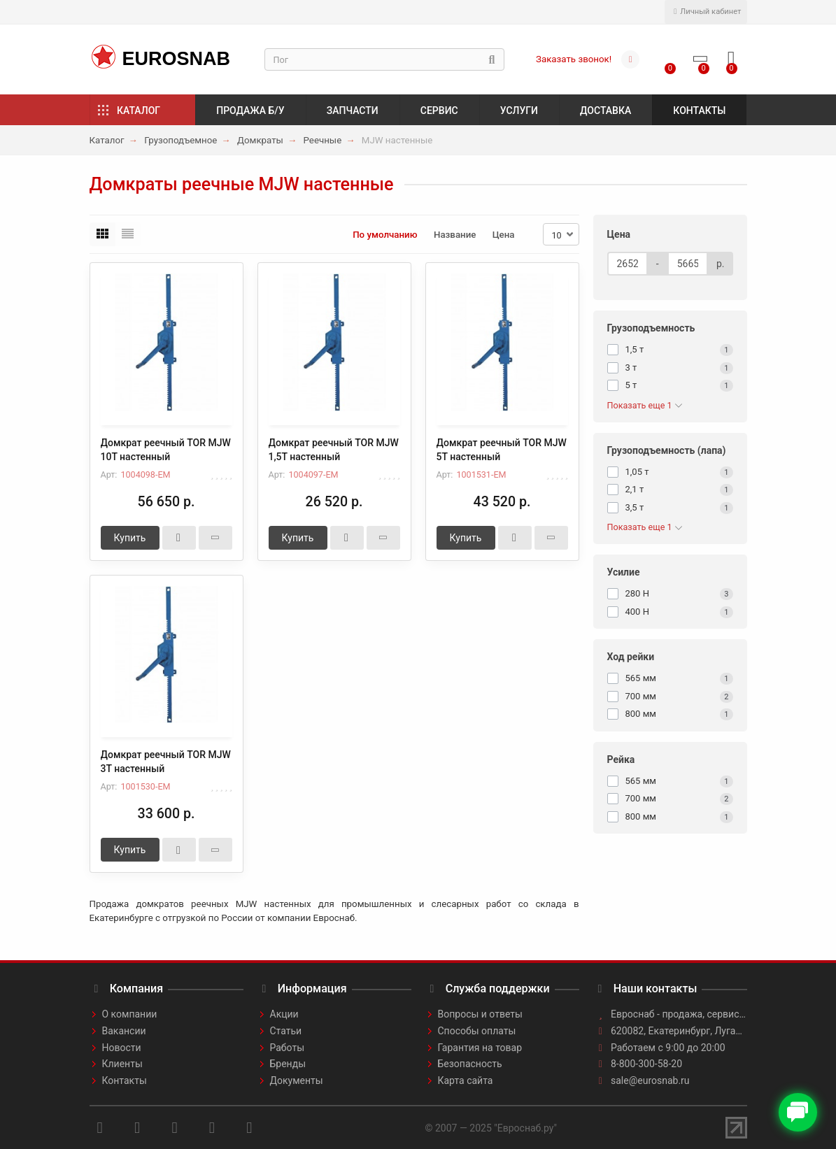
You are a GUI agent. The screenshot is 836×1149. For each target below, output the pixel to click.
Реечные (323, 140)
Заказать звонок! (573, 59)
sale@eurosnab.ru (650, 1080)
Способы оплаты (477, 1030)
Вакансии (124, 1030)
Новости (121, 1047)
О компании (129, 1014)
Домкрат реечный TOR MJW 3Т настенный (166, 761)
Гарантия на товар (480, 1047)
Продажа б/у (250, 110)
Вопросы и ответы (480, 1014)
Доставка (605, 110)
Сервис (439, 110)
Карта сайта (465, 1080)
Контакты (699, 110)
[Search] (384, 59)
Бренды (288, 1063)
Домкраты (260, 140)
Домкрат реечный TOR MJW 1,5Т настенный (334, 449)
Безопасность (470, 1063)
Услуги (519, 110)
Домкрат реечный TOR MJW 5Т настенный (502, 449)
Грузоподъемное (180, 140)
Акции (284, 1014)
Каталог (138, 110)
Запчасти (352, 110)
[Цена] (627, 264)
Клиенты (122, 1063)
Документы (296, 1080)
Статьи (286, 1030)
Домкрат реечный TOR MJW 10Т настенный (166, 449)
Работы (287, 1047)
